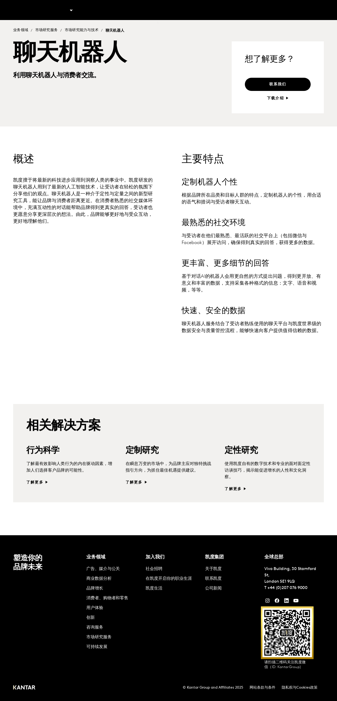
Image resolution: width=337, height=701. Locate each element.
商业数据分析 (99, 579)
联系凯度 (213, 579)
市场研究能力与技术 (82, 30)
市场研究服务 (46, 30)
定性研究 (241, 460)
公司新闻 (213, 588)
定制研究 (142, 460)
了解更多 (34, 492)
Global (310, 10)
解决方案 (110, 10)
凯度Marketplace (141, 10)
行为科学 (43, 460)
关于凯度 (270, 10)
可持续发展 (96, 647)
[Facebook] (277, 601)
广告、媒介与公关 (103, 569)
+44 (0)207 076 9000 (287, 588)
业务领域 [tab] (61, 10)
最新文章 (87, 10)
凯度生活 (154, 588)
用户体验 (94, 608)
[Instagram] (267, 601)
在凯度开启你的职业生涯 (169, 579)
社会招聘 (154, 569)
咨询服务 (94, 627)
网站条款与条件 (262, 688)
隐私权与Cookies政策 (300, 688)
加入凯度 (291, 10)
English (250, 10)
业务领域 (20, 30)
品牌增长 (94, 588)
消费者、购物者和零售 (107, 598)
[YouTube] (286, 601)
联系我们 (173, 10)
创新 (90, 618)
